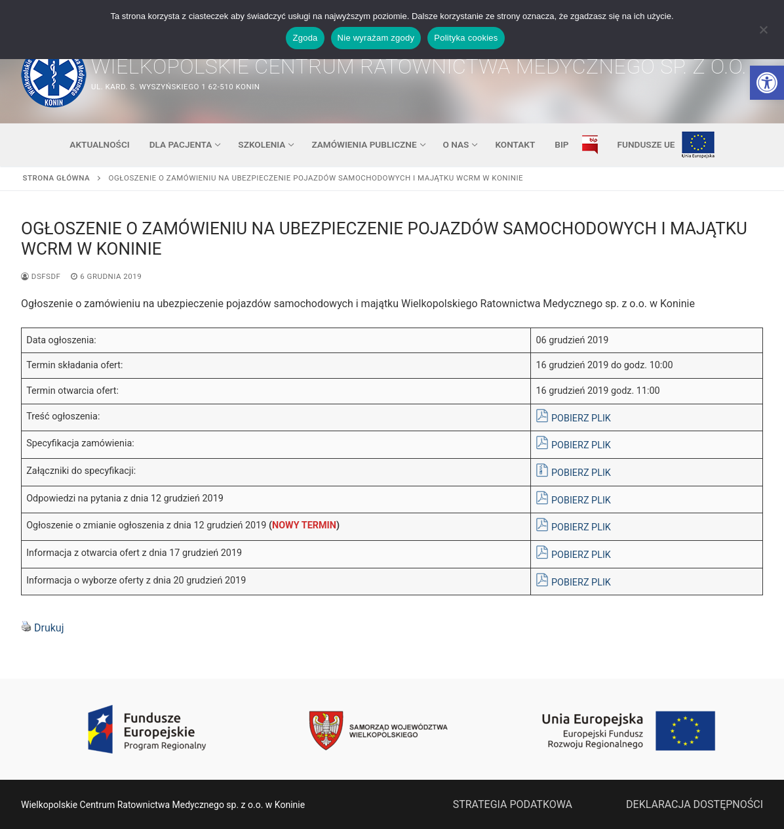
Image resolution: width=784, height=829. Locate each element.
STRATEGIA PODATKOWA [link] (512, 804)
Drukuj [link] (49, 628)
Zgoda (304, 38)
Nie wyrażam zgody (376, 38)
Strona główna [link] (56, 177)
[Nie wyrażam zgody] (763, 34)
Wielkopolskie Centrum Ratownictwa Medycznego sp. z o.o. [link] (419, 66)
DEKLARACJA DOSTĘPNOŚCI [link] (694, 804)
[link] (767, 83)
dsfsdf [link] (40, 276)
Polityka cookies (466, 38)
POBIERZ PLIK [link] (581, 418)
